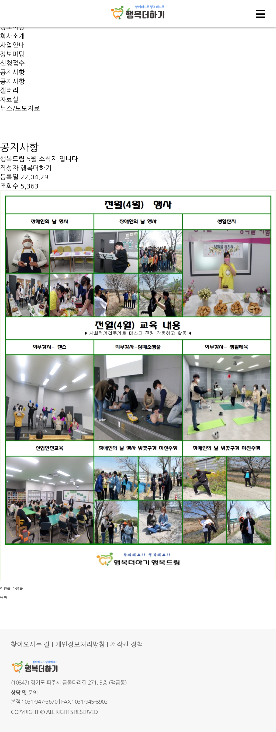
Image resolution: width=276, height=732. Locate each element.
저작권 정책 (126, 644)
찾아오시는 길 (30, 644)
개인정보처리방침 (80, 644)
